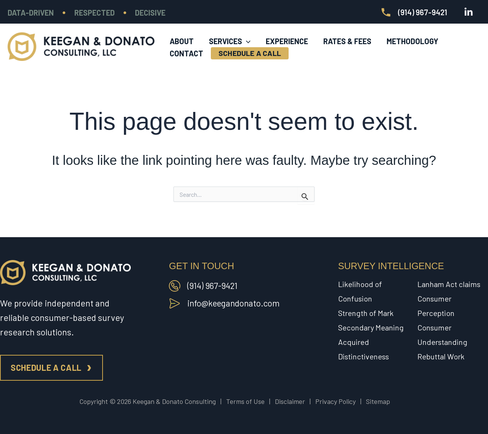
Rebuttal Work (440, 356)
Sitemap (378, 401)
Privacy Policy (335, 401)
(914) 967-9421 (213, 285)
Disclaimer (290, 401)
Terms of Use (245, 401)
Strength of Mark (365, 313)
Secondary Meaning (371, 327)
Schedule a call (46, 367)
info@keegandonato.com (234, 303)
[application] (246, 35)
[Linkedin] (468, 12)
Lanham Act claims (448, 284)
